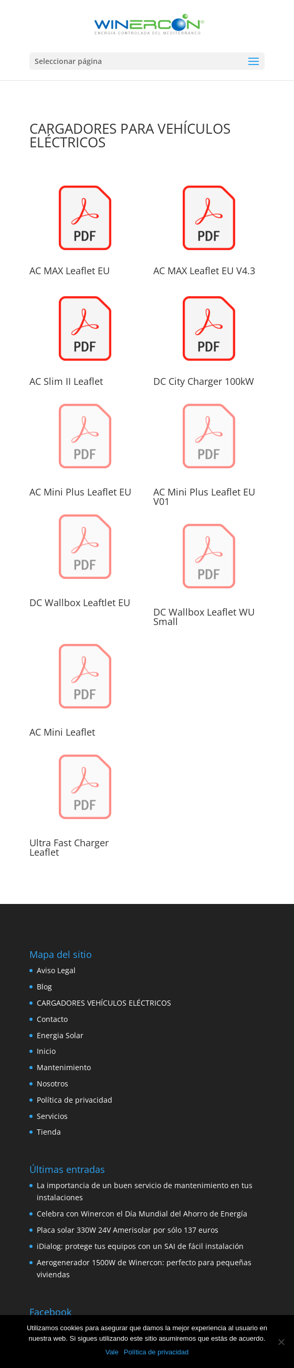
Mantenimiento (64, 1067)
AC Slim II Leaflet (66, 381)
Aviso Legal (56, 970)
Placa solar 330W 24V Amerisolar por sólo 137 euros (127, 1230)
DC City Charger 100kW (203, 381)
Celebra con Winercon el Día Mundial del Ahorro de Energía (142, 1214)
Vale (112, 1352)
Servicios (52, 1116)
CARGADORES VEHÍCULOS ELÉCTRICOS (104, 1003)
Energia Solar (60, 1035)
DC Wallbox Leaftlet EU (79, 602)
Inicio (46, 1051)
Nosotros (52, 1084)
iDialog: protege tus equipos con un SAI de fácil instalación (140, 1246)
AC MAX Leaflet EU (69, 270)
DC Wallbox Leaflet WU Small (204, 617)
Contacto (52, 1019)
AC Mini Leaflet (62, 732)
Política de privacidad (74, 1100)
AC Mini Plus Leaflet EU (80, 492)
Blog (44, 987)
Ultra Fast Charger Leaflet (69, 847)
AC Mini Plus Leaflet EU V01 (204, 497)
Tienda (49, 1132)
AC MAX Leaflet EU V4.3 (204, 270)
